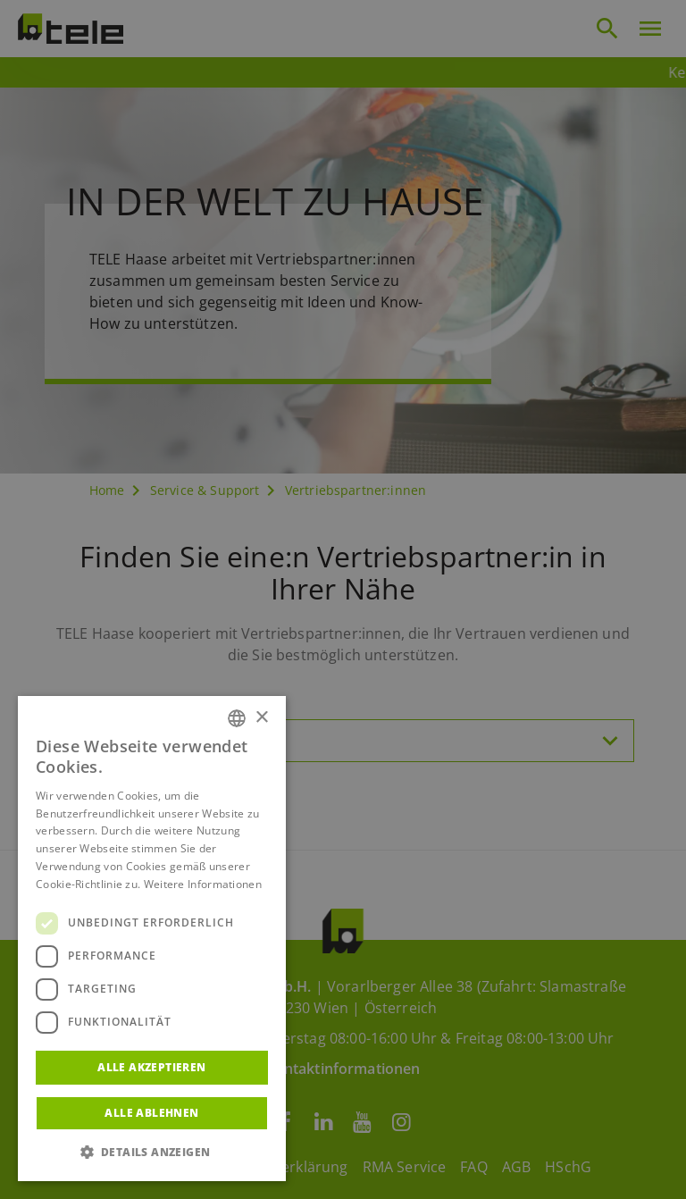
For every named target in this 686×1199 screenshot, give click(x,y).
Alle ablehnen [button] (151, 1112)
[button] (152, 1152)
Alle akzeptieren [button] (151, 1067)
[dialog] (343, 599)
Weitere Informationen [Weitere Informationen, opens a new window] (203, 884)
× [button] (261, 718)
